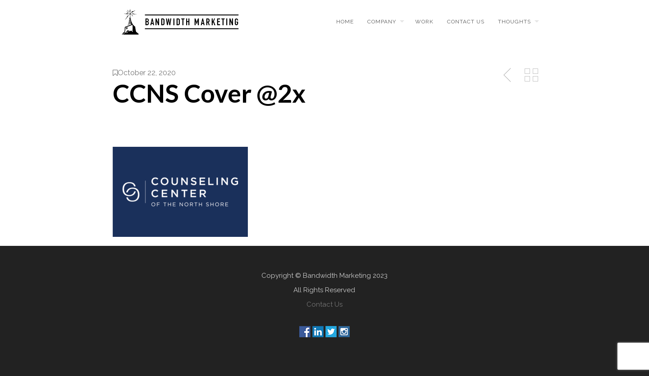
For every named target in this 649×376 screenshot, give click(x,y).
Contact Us (324, 304)
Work (424, 21)
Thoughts (514, 21)
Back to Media (531, 75)
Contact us (465, 21)
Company (381, 21)
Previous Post (507, 75)
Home (345, 21)
